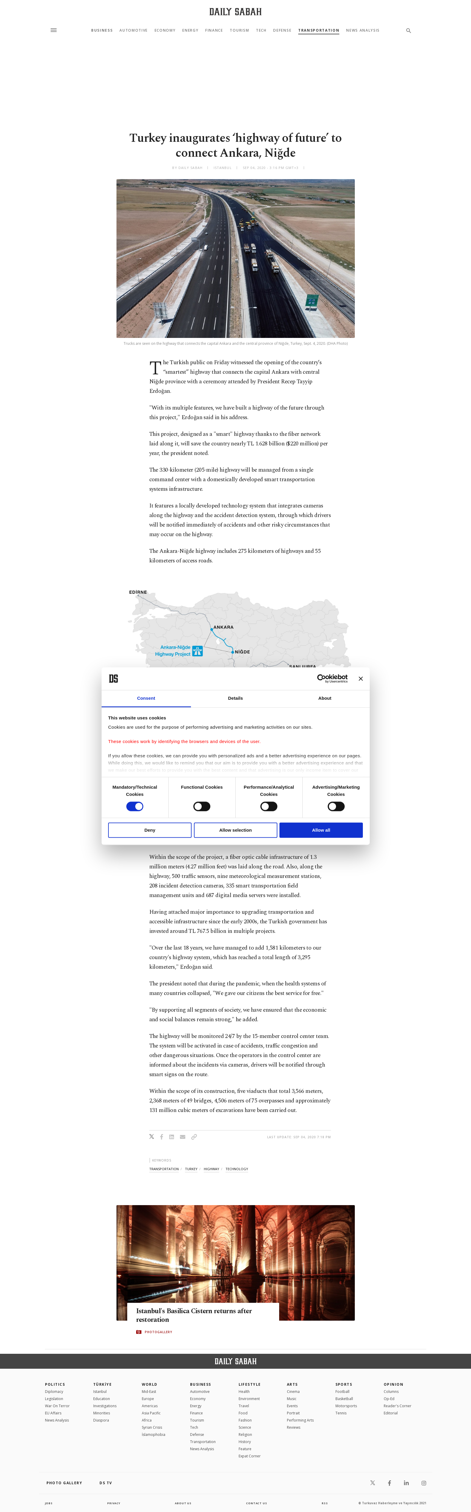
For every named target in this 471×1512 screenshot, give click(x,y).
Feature (245, 1448)
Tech (261, 30)
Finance (214, 30)
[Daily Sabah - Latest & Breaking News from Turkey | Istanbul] (235, 11)
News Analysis (363, 30)
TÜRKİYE (102, 1384)
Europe (148, 1398)
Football (342, 1391)
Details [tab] (235, 698)
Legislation (54, 1398)
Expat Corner (250, 1456)
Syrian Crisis (152, 1427)
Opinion (393, 1384)
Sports (343, 1384)
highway (211, 1169)
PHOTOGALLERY (158, 1332)
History (245, 1441)
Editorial (391, 1413)
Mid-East (149, 1391)
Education (101, 1398)
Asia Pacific (151, 1413)
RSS (324, 1503)
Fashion (245, 1420)
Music (291, 1398)
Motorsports (346, 1405)
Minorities (101, 1413)
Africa (147, 1420)
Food (243, 1413)
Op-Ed (389, 1398)
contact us (257, 1503)
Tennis (340, 1413)
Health (244, 1391)
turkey (191, 1169)
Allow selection (235, 830)
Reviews (293, 1427)
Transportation (319, 30)
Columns (391, 1391)
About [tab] (325, 698)
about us (183, 1503)
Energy (190, 30)
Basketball (344, 1398)
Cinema (293, 1391)
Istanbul (100, 1391)
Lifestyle (250, 1384)
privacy (113, 1503)
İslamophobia (153, 1434)
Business (102, 30)
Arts (292, 1384)
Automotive (133, 30)
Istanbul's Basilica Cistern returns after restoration (199, 1316)
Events (292, 1405)
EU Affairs (53, 1413)
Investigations (104, 1405)
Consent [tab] (146, 698)
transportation (164, 1169)
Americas (150, 1405)
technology (237, 1169)
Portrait (293, 1413)
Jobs (49, 1503)
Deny (150, 830)
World (150, 1384)
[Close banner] (361, 678)
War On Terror (57, 1405)
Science (245, 1427)
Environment (249, 1398)
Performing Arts (300, 1420)
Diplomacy (54, 1391)
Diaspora (101, 1420)
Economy (165, 30)
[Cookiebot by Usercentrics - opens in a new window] (322, 678)
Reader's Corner (397, 1405)
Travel (244, 1405)
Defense (282, 30)
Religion (245, 1434)
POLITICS (55, 1384)
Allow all (321, 830)
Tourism (239, 30)
